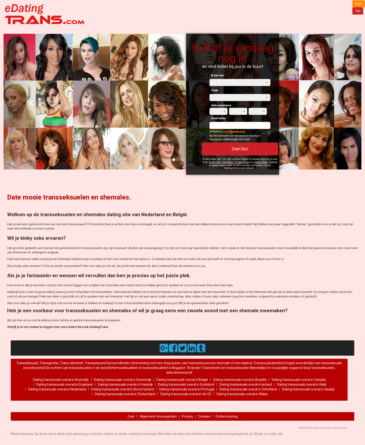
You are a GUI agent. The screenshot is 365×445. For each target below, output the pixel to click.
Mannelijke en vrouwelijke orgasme (276, 368)
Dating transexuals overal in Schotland (248, 389)
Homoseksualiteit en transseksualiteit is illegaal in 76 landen (156, 368)
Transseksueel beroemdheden (108, 363)
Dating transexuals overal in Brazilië (240, 380)
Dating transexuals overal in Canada (299, 380)
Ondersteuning (226, 416)
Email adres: (218, 118)
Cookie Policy (261, 162)
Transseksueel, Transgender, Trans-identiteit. (50, 363)
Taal (357, 11)
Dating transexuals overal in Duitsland (186, 384)
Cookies (204, 416)
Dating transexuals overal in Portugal (186, 389)
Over (131, 416)
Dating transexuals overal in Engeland (64, 384)
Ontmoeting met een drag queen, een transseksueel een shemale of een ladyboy (192, 363)
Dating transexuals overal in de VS (185, 394)
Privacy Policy (242, 162)
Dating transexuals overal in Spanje (308, 389)
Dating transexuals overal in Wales (242, 394)
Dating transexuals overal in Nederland (57, 389)
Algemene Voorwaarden (158, 416)
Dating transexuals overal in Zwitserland (125, 394)
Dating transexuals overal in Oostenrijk (122, 380)
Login (358, 3)
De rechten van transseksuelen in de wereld (79, 368)
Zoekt (214, 90)
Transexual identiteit (268, 363)
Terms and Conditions (220, 162)
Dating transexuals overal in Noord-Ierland (122, 389)
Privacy (187, 416)
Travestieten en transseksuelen (226, 368)
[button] (30, 101)
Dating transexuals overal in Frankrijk (125, 384)
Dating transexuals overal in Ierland (245, 384)
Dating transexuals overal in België (182, 380)
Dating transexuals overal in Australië (61, 380)
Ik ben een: (217, 75)
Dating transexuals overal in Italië (301, 384)
